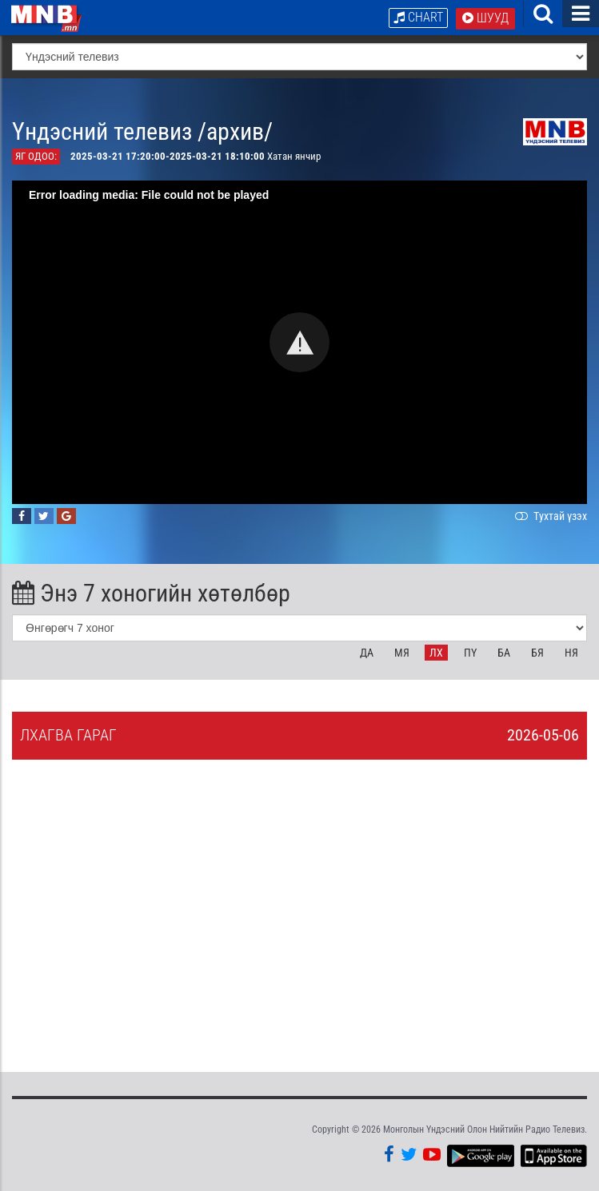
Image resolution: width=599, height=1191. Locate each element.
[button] (299, 342)
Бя (537, 652)
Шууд (485, 18)
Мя (401, 652)
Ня (571, 652)
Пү (470, 652)
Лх (436, 652)
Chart (418, 17)
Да (366, 652)
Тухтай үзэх (549, 516)
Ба (503, 652)
